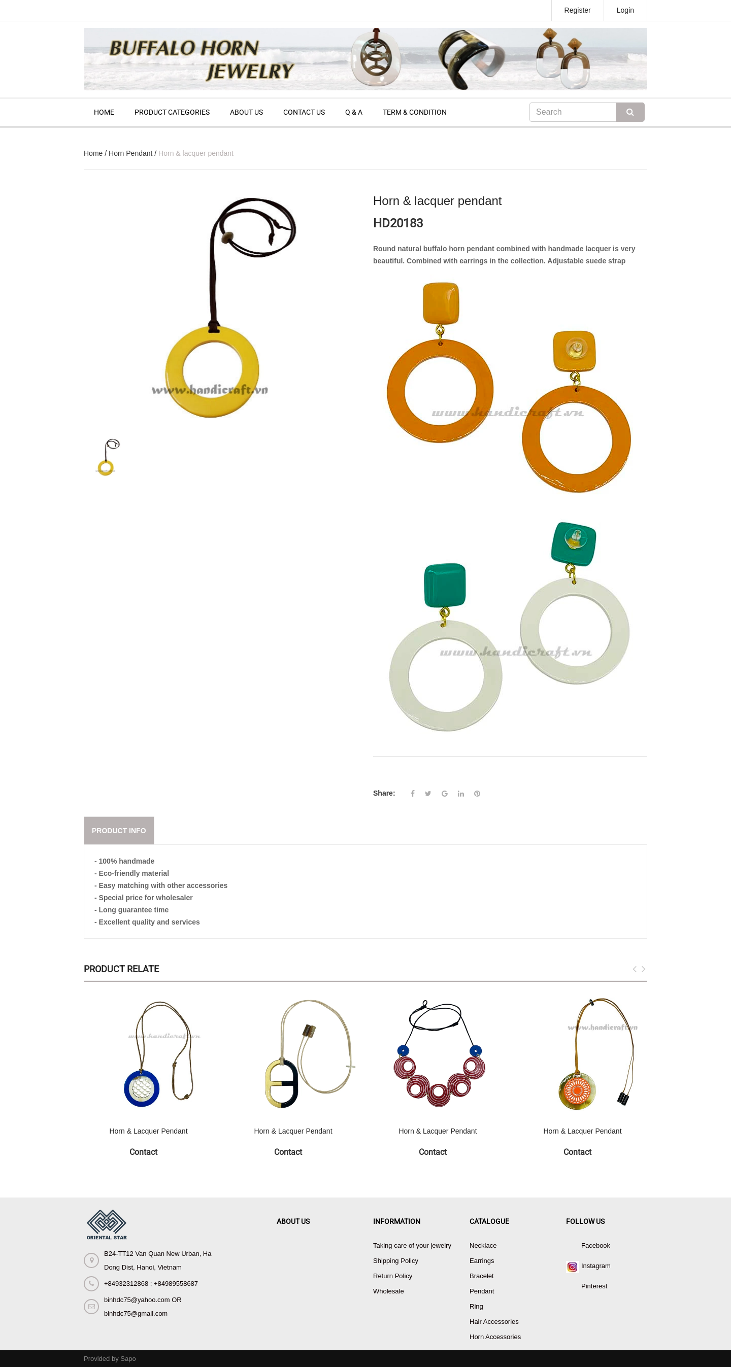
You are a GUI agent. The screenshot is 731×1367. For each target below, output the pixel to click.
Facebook (595, 1245)
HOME (104, 112)
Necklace (483, 1245)
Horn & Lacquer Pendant (148, 1131)
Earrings (482, 1261)
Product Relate (121, 969)
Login (625, 10)
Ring (476, 1306)
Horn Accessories (495, 1337)
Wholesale (388, 1291)
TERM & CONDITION (415, 112)
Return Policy (392, 1276)
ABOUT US (246, 112)
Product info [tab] (119, 831)
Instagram (596, 1266)
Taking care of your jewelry (412, 1245)
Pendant (482, 1291)
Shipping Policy (395, 1261)
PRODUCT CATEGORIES (172, 112)
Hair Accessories (494, 1321)
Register (577, 10)
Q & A (353, 112)
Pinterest (594, 1286)
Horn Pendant (130, 153)
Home (93, 153)
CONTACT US (304, 112)
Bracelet (482, 1276)
